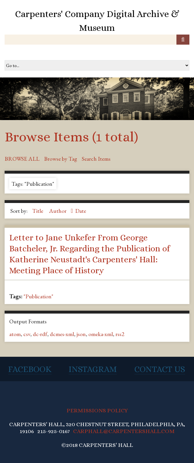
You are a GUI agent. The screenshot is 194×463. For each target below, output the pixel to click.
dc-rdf (40, 334)
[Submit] (182, 40)
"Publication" (38, 296)
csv (26, 334)
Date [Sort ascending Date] (80, 211)
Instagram (93, 369)
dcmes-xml (62, 334)
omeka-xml (100, 334)
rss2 (119, 334)
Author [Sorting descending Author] (58, 211)
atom (15, 334)
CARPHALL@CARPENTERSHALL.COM (124, 431)
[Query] (97, 40)
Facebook (30, 369)
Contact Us (159, 369)
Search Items (96, 158)
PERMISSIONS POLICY (97, 410)
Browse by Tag (60, 158)
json (81, 334)
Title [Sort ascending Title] (38, 211)
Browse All (22, 158)
